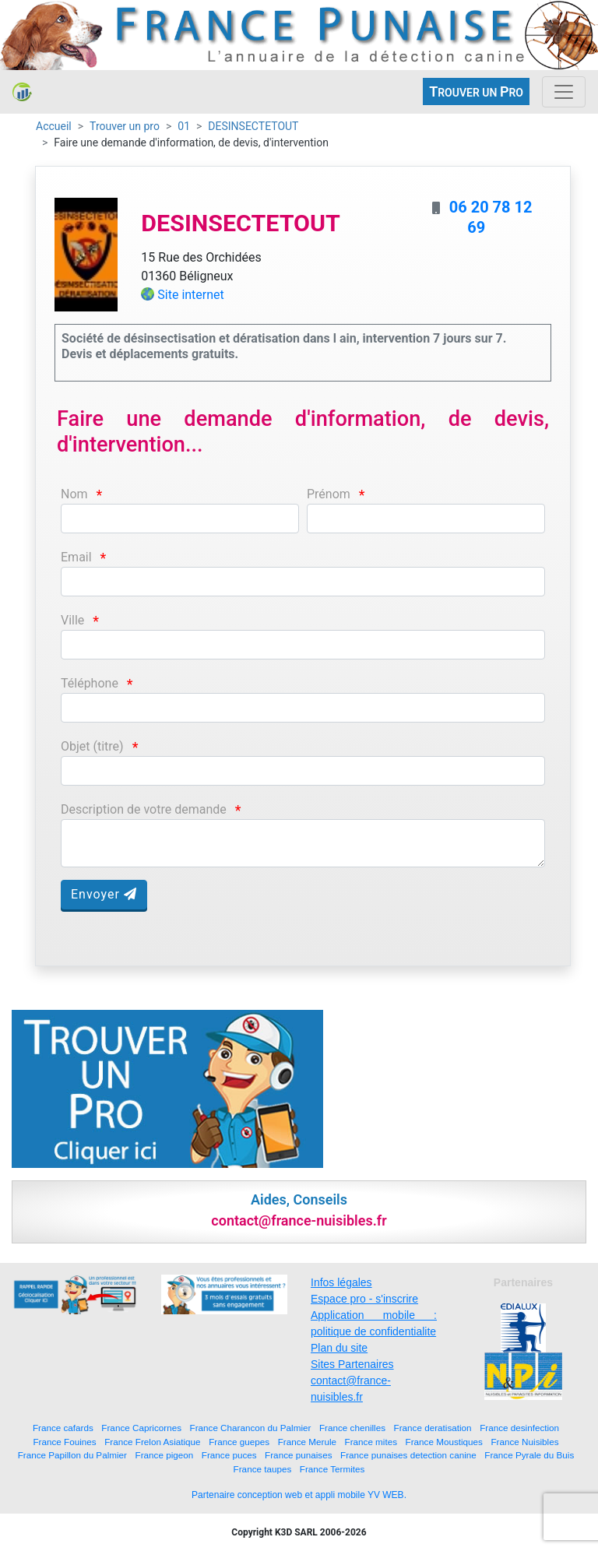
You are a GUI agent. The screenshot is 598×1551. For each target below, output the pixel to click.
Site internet (190, 294)
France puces (229, 1455)
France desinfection (519, 1428)
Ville (72, 620)
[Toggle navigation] (564, 91)
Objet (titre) (92, 746)
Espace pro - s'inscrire (364, 1298)
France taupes (263, 1469)
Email (76, 557)
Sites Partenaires (352, 1364)
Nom (74, 494)
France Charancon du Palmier (250, 1428)
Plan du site (339, 1348)
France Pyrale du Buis (529, 1455)
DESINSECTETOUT (253, 126)
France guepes (239, 1442)
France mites (371, 1442)
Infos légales (341, 1282)
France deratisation (433, 1428)
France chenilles (352, 1428)
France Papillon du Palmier (72, 1455)
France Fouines (64, 1442)
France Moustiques (444, 1442)
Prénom (328, 494)
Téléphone (89, 683)
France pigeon (164, 1455)
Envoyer (104, 894)
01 (184, 126)
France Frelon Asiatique (152, 1442)
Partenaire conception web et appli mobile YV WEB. (299, 1494)
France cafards (63, 1428)
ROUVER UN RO (476, 91)
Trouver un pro (125, 126)
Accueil (54, 126)
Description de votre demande (144, 809)
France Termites (332, 1469)
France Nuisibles (524, 1442)
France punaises (298, 1455)
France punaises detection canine (408, 1455)
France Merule (307, 1442)
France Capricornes (141, 1428)
